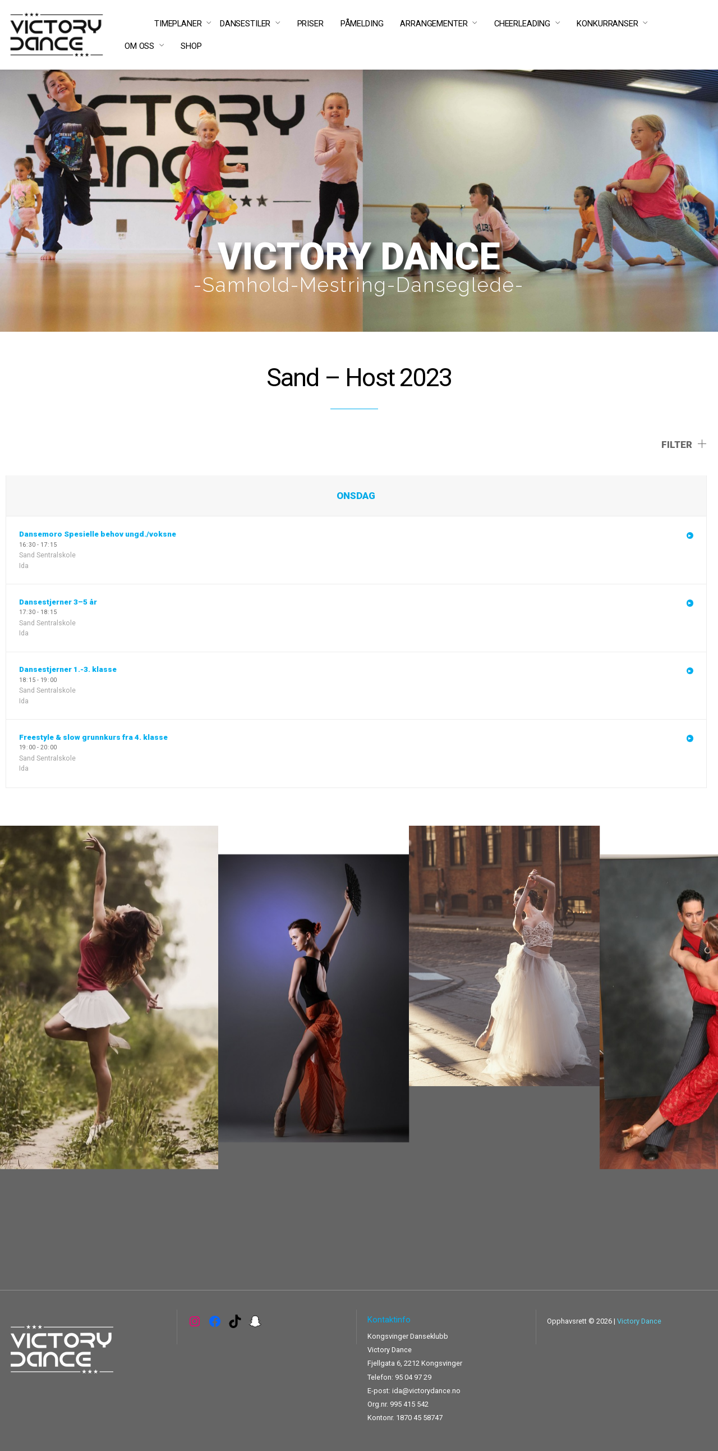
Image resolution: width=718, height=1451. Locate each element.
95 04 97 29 (413, 1377)
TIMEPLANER (178, 24)
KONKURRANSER (607, 24)
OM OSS (139, 46)
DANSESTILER (245, 24)
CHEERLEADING (522, 24)
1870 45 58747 (419, 1417)
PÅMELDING (362, 24)
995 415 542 (409, 1404)
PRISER (310, 24)
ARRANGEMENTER (433, 24)
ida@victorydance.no (426, 1390)
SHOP (191, 46)
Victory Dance (639, 1321)
